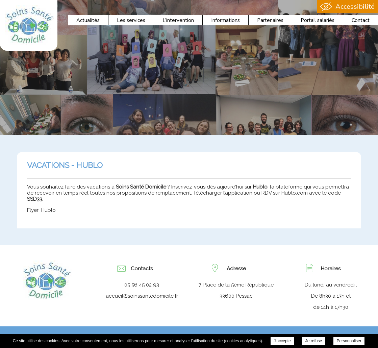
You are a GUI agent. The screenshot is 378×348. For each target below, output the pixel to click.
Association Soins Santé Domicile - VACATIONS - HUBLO (29, 25)
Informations (225, 20)
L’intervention (178, 20)
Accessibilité (355, 6)
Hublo (260, 187)
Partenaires (270, 20)
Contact (361, 20)
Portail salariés (317, 20)
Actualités (88, 20)
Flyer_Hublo (41, 210)
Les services (131, 20)
